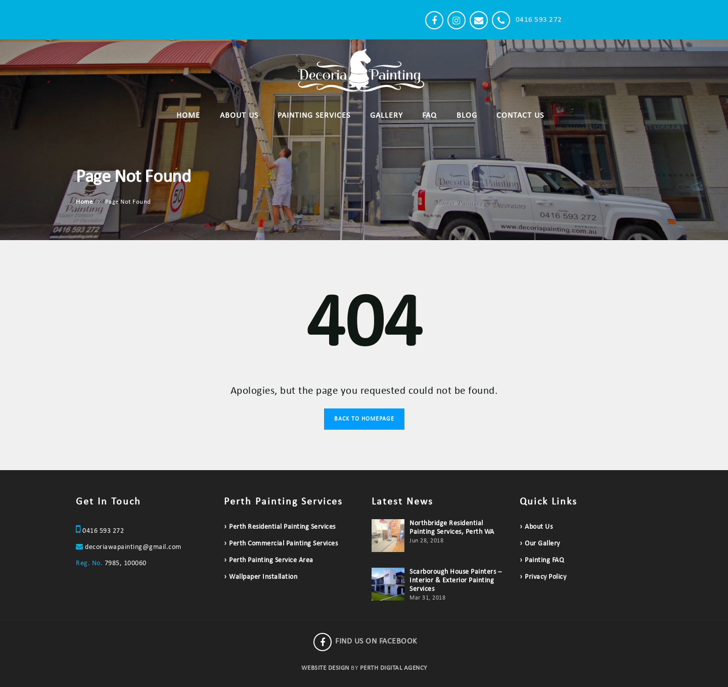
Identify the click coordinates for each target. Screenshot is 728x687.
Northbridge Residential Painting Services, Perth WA (452, 528)
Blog (467, 116)
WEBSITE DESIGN (325, 668)
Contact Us (520, 116)
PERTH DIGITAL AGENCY (393, 668)
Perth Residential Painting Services (282, 527)
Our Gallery (542, 543)
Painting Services (314, 116)
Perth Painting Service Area (271, 560)
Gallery (386, 116)
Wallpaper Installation (263, 577)
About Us (239, 116)
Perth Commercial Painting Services (283, 543)
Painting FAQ (544, 560)
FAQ (429, 116)
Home (188, 116)
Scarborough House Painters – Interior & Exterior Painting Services (456, 580)
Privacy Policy (545, 577)
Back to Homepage (364, 419)
